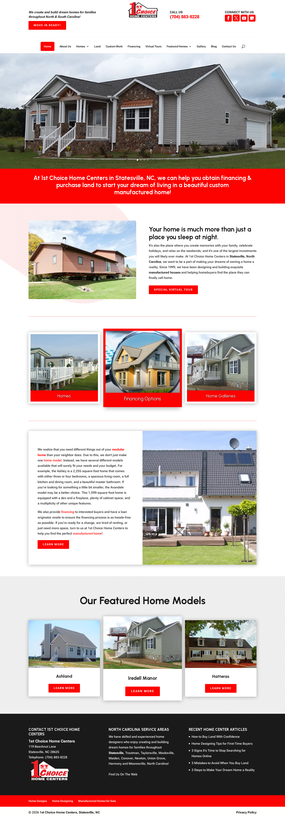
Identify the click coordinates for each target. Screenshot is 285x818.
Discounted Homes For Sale (141, 123)
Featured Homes (177, 46)
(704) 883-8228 (184, 16)
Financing (134, 46)
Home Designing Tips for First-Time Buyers (222, 743)
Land (97, 46)
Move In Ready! (47, 25)
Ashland (64, 676)
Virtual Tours (153, 46)
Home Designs (37, 801)
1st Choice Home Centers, (70, 812)
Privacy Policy (246, 812)
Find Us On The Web (123, 774)
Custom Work (114, 46)
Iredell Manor (142, 678)
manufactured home (87, 533)
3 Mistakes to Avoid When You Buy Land (220, 763)
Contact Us (229, 46)
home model (53, 460)
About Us (65, 46)
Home (47, 46)
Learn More (141, 146)
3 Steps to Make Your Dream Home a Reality (223, 770)
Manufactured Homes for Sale (97, 801)
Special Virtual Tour (173, 289)
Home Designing (62, 801)
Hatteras (220, 676)
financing (67, 512)
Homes (80, 46)
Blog (214, 46)
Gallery (201, 46)
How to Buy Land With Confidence (216, 737)
